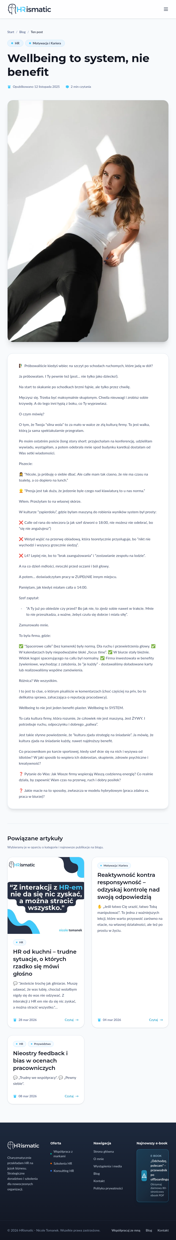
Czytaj (72, 1020)
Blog (22, 32)
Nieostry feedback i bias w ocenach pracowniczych (40, 1060)
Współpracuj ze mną (126, 1230)
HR (15, 43)
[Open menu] (165, 9)
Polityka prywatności (108, 1188)
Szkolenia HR (61, 1163)
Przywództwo (41, 1044)
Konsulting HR (62, 1171)
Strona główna (104, 1151)
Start (10, 32)
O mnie (99, 1159)
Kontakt (99, 1181)
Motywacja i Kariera (45, 43)
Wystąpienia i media (108, 1166)
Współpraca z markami (61, 1153)
